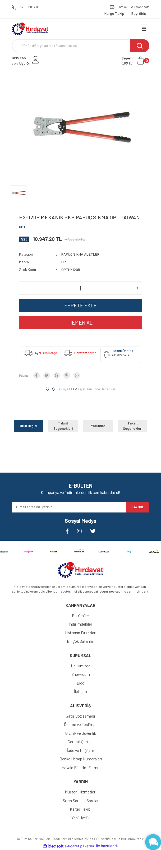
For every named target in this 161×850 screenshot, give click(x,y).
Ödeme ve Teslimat (80, 724)
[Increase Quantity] (137, 288)
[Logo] (30, 28)
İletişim (80, 691)
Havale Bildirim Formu (80, 767)
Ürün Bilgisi (28, 426)
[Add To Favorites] (48, 389)
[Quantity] (80, 288)
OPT (22, 227)
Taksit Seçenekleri (63, 426)
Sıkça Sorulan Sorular (81, 800)
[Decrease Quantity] (23, 288)
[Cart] (135, 60)
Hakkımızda (80, 665)
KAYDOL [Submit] (138, 507)
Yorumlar (98, 426)
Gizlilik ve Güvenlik (80, 733)
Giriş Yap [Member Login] (19, 58)
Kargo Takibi (80, 809)
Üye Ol (21, 63)
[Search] (80, 45)
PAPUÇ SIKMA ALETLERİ (80, 254)
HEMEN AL (80, 322)
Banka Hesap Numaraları (80, 758)
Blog (80, 683)
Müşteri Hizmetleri (80, 791)
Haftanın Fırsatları (80, 632)
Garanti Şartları (81, 741)
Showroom (80, 674)
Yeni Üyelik (80, 817)
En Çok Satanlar (80, 641)
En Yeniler (80, 615)
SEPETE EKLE (81, 305)
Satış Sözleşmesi (80, 716)
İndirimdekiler (80, 624)
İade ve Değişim (80, 750)
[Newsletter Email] (69, 507)
